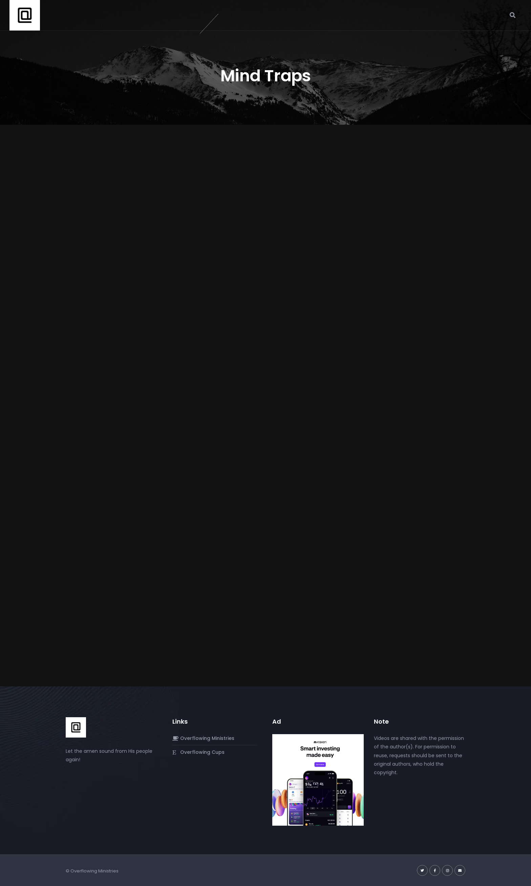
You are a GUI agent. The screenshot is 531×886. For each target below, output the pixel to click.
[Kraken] (318, 779)
